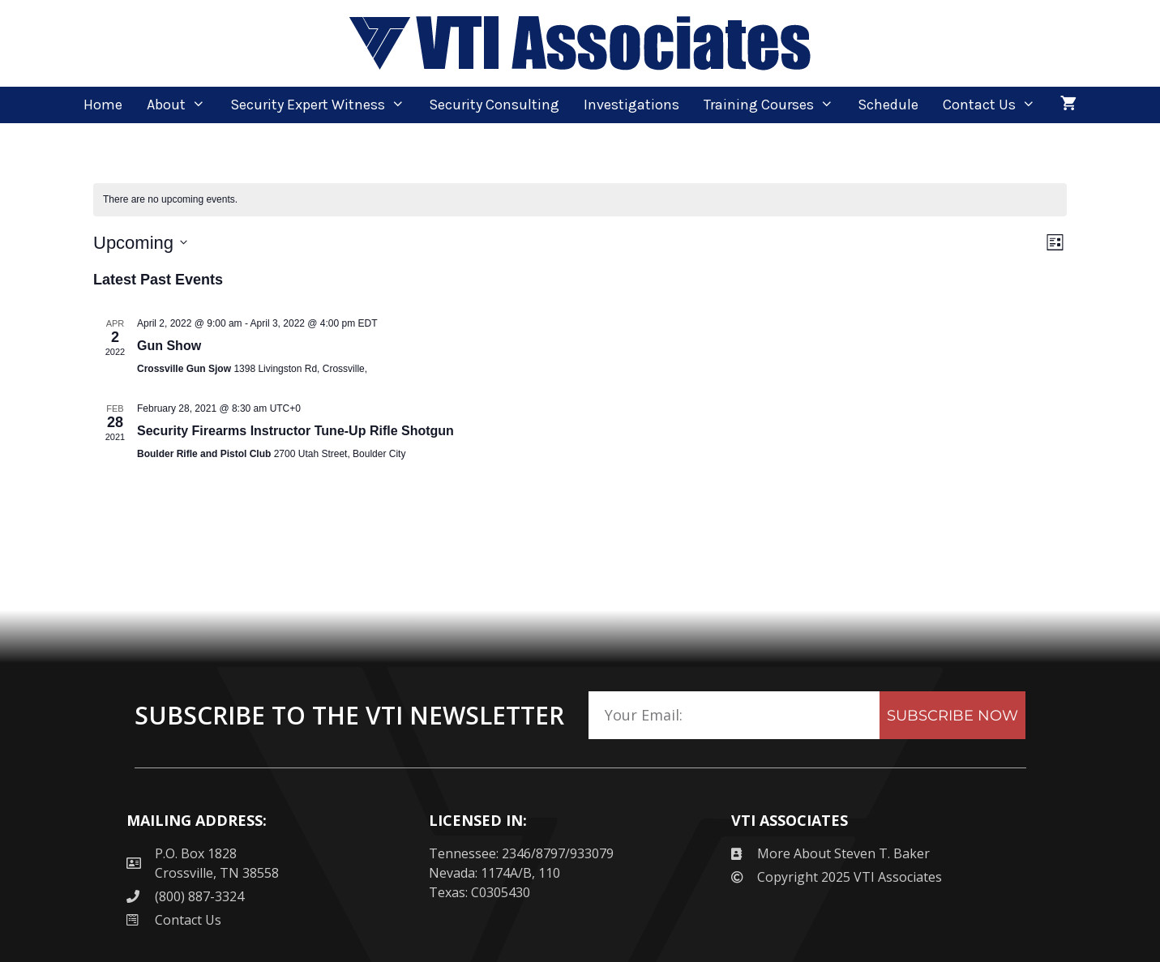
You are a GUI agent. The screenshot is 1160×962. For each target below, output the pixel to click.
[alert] (580, 199)
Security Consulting (494, 104)
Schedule (888, 104)
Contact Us (995, 105)
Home (102, 104)
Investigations (631, 104)
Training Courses (774, 105)
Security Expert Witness (323, 105)
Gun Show (169, 346)
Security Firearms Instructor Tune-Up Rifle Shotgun (295, 431)
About (182, 105)
